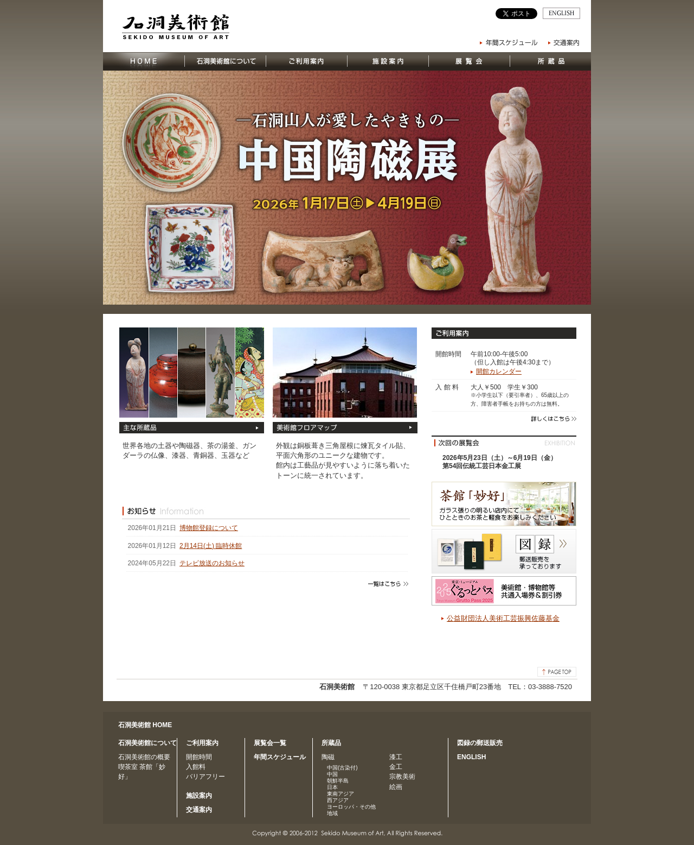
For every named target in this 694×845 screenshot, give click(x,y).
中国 (332, 774)
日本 (332, 787)
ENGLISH (471, 757)
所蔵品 (331, 743)
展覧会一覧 (270, 743)
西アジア (338, 800)
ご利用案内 (202, 743)
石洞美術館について (147, 743)
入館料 (195, 767)
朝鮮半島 (338, 781)
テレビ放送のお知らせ (212, 563)
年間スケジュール (280, 757)
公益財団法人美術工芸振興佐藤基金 (503, 618)
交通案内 (199, 810)
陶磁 (328, 757)
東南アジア (340, 794)
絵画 (395, 787)
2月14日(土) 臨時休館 (210, 546)
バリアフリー (205, 776)
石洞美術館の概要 (144, 757)
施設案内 (199, 795)
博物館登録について (208, 528)
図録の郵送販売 (480, 743)
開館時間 (199, 757)
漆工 (395, 757)
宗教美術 (402, 776)
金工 (395, 767)
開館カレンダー (499, 371)
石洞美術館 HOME (145, 725)
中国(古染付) (342, 768)
